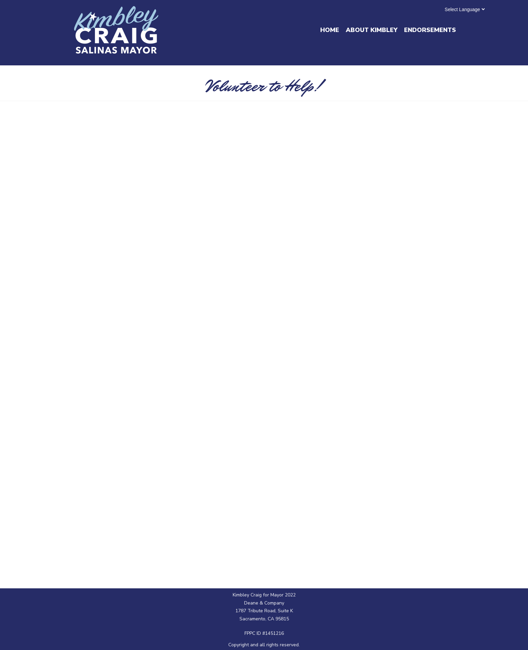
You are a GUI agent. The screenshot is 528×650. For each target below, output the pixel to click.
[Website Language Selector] (464, 9)
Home (329, 30)
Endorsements (430, 30)
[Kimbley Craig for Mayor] (116, 30)
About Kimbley (371, 30)
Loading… (264, 334)
